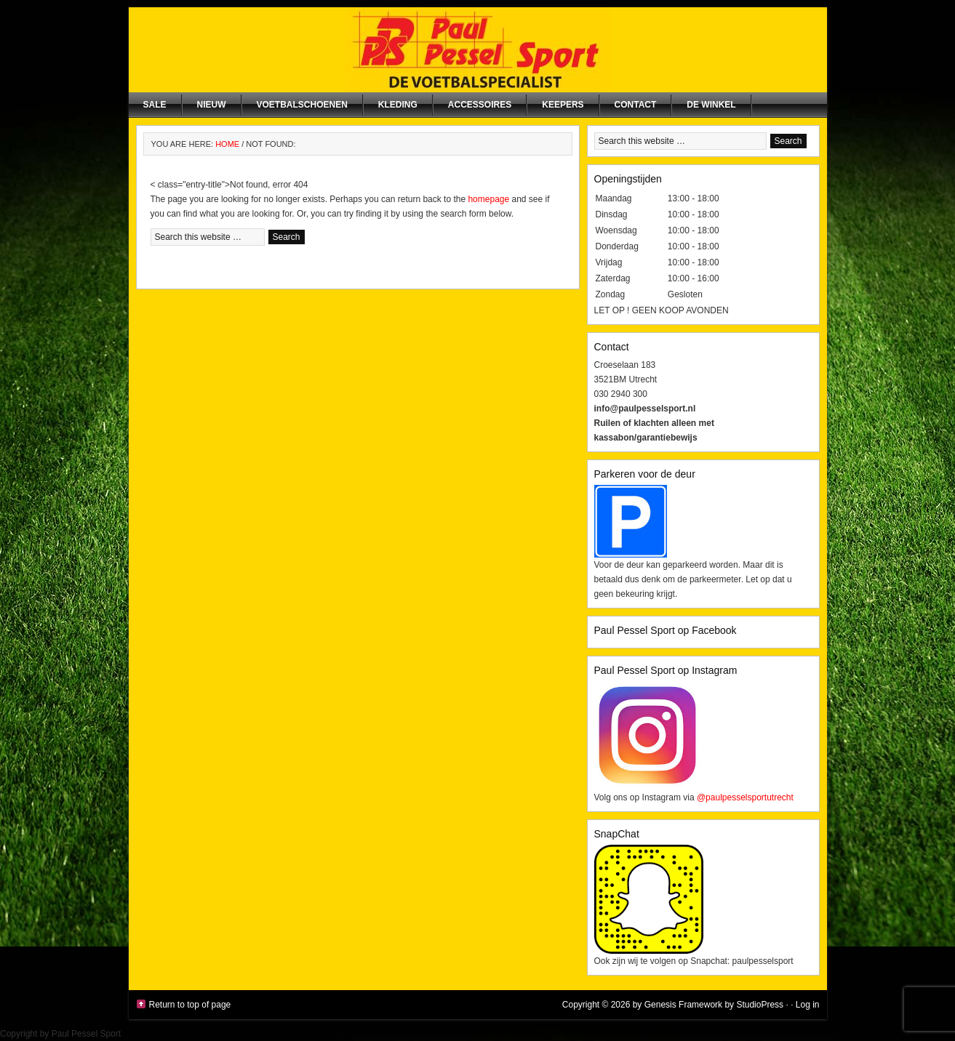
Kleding (397, 105)
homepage (488, 199)
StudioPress (759, 1005)
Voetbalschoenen (302, 105)
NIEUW (211, 105)
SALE (155, 105)
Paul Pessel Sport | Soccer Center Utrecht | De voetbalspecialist (478, 49)
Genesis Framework (683, 1005)
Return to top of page (190, 1005)
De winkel (711, 105)
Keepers (562, 105)
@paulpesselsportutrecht (745, 797)
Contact (636, 105)
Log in (808, 1005)
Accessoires (479, 105)
